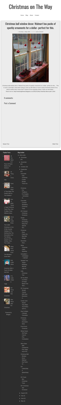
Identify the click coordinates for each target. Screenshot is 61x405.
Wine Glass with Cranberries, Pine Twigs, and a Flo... (25, 347)
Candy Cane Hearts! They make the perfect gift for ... (24, 304)
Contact (37, 15)
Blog (27, 15)
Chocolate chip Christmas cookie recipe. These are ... (24, 179)
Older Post (55, 144)
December (24, 157)
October (23, 166)
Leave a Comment (39, 31)
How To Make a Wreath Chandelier (24, 313)
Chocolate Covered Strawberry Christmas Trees (24, 204)
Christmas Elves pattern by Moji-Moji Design (24, 234)
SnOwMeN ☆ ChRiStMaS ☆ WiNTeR (24, 256)
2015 (21, 155)
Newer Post (6, 144)
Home (22, 15)
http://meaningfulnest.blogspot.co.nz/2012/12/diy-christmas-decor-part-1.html (34, 91)
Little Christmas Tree (24, 273)
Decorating (21, 31)
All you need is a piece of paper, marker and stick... (24, 281)
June (22, 398)
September (24, 169)
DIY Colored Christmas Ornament (24, 213)
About (31, 15)
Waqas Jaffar (27, 31)
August (23, 393)
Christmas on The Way (30, 6)
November (24, 162)
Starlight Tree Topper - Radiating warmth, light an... (24, 264)
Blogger (8, 314)
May (22, 401)
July (22, 395)
